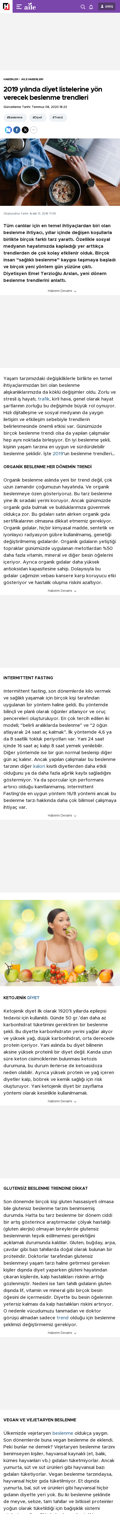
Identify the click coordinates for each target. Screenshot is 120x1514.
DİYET (33, 998)
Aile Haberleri (32, 79)
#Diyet (37, 117)
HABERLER (10, 79)
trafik (44, 399)
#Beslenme (14, 117)
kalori (39, 766)
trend (63, 1318)
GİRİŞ (109, 6)
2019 (58, 454)
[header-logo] (39, 6)
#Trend (57, 117)
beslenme (62, 1433)
